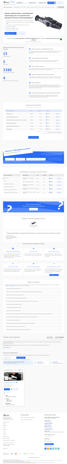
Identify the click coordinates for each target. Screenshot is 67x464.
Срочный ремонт (16, 7)
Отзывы (28, 7)
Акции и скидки (41, 7)
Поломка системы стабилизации (28, 181)
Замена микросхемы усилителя (12, 116)
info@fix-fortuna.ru (48, 426)
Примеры (5, 425)
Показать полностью (7, 347)
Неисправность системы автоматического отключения (30, 189)
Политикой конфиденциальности (25, 359)
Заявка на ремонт (47, 7)
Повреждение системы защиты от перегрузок (28, 185)
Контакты (52, 7)
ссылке (8, 445)
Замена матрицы (10, 113)
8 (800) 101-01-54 (48, 424)
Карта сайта (5, 448)
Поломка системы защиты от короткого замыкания (29, 192)
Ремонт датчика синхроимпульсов (13, 126)
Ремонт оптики (9, 129)
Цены (21, 7)
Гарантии (35, 7)
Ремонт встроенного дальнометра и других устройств (16, 119)
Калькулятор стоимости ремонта (9, 440)
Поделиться (45, 449)
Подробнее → (59, 178)
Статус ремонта (60, 7)
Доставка (31, 7)
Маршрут (7, 389)
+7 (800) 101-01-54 (32, 2)
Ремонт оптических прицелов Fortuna (28, 417)
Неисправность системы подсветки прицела (28, 178)
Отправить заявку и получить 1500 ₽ (36, 159)
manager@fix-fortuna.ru (49, 429)
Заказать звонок (33, 209)
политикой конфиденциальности (17, 161)
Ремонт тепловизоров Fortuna (26, 419)
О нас (25, 7)
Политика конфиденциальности (33, 457)
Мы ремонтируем (8, 7)
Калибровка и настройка (11, 123)
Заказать (58, 113)
